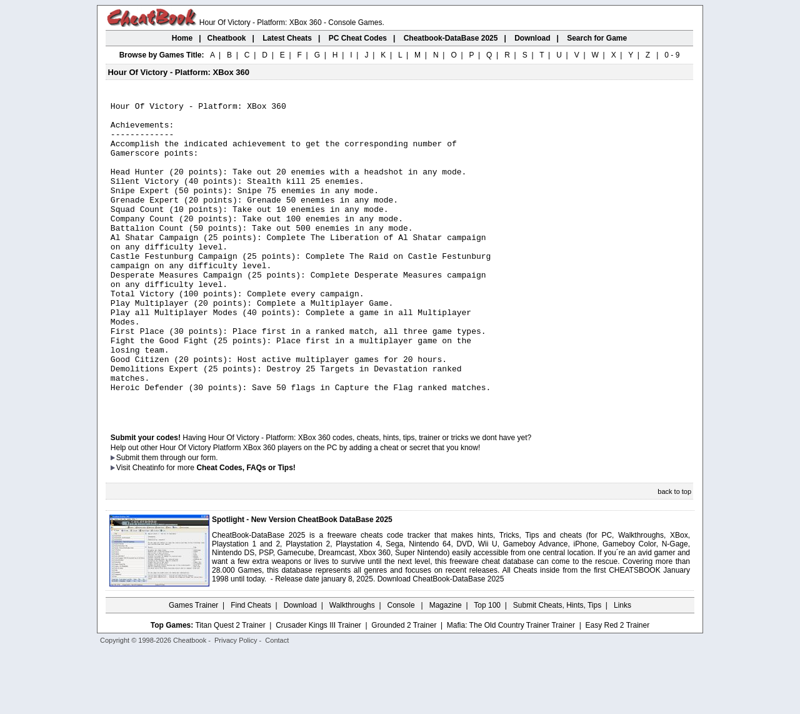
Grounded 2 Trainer (403, 687)
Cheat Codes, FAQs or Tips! (245, 529)
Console (402, 667)
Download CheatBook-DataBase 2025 (441, 640)
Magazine (445, 667)
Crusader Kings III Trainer (318, 687)
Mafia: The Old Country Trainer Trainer (511, 687)
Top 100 (487, 667)
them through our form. (180, 519)
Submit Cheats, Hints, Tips (557, 667)
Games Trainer (193, 667)
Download (300, 667)
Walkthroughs (352, 667)
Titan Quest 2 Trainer (230, 687)
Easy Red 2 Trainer (617, 687)
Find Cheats (251, 667)
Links (622, 667)
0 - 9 (671, 55)
